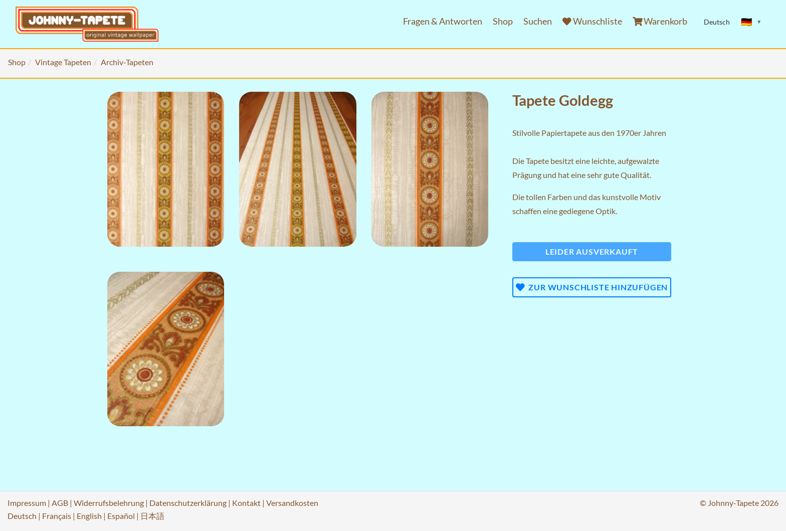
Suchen (537, 21)
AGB (60, 502)
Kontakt (246, 502)
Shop (503, 21)
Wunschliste (592, 21)
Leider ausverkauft (591, 251)
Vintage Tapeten (63, 62)
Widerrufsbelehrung (109, 502)
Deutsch (22, 515)
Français (56, 515)
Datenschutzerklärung (188, 502)
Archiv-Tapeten (127, 62)
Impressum (27, 502)
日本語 (152, 515)
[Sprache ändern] (751, 22)
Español (121, 515)
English (89, 515)
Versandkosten (292, 502)
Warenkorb (660, 21)
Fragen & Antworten (442, 21)
